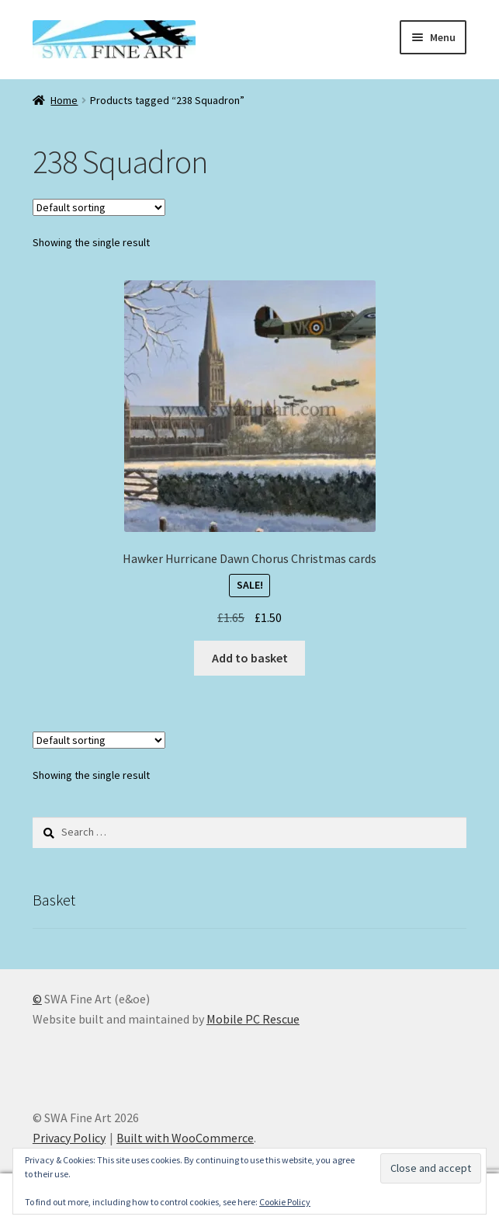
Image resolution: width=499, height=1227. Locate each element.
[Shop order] (99, 207)
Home (64, 100)
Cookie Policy (284, 1202)
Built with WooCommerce (185, 1137)
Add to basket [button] (250, 658)
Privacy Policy (69, 1137)
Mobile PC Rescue (253, 1019)
